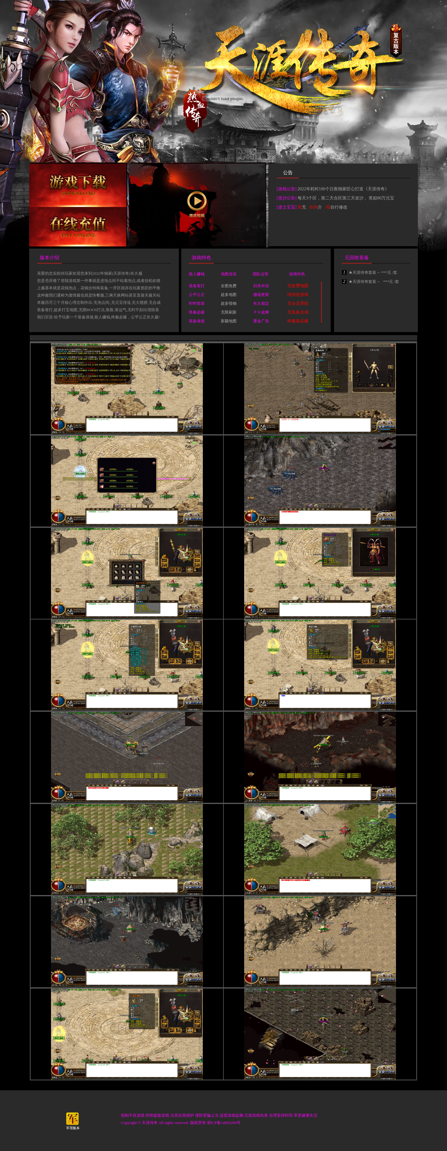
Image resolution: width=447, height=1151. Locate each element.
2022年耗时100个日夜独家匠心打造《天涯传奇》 (343, 189)
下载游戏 (77, 185)
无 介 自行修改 (323, 207)
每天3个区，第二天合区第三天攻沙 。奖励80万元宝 (346, 198)
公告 (288, 172)
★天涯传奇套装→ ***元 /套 (369, 272)
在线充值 (77, 226)
